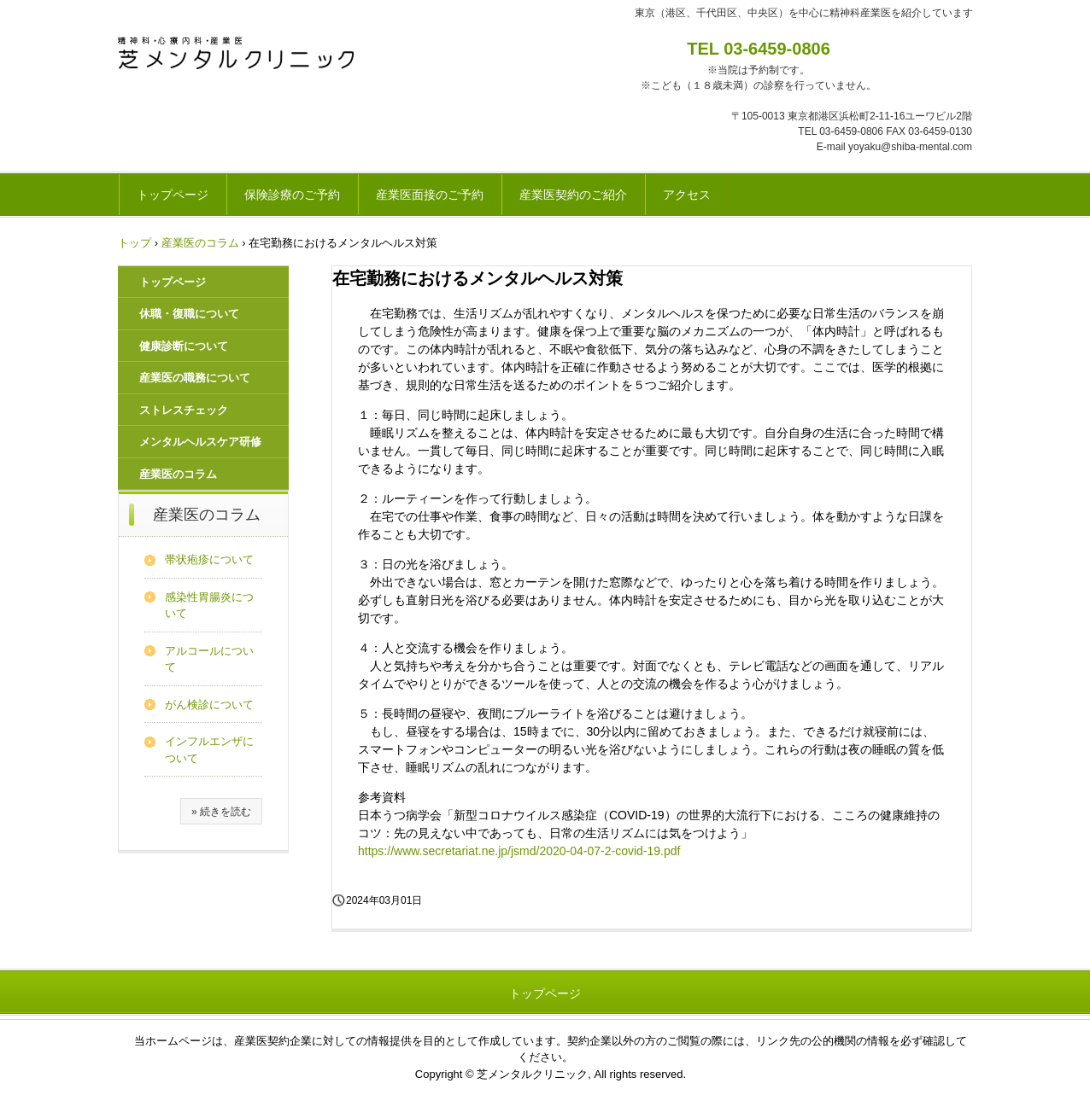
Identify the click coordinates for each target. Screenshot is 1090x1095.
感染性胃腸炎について (209, 605)
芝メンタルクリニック (237, 53)
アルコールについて (209, 659)
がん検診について (209, 704)
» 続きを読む (221, 812)
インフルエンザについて (209, 750)
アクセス (687, 194)
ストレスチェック (183, 410)
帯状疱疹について (209, 559)
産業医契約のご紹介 (573, 194)
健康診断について (183, 346)
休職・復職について (189, 313)
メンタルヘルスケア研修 (200, 441)
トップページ (172, 194)
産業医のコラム (178, 474)
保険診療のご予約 (292, 194)
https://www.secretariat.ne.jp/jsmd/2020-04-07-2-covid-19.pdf (519, 851)
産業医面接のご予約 (429, 194)
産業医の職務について (194, 377)
